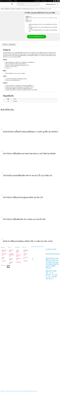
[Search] (19, 4)
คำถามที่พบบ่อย (4, 255)
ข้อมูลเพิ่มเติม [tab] (12, 45)
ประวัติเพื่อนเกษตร (25, 252)
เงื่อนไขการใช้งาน (11, 252)
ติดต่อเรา (3, 262)
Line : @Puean (37, 1)
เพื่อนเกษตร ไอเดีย (18, 256)
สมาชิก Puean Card (17, 252)
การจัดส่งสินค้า (11, 263)
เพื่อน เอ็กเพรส (25, 255)
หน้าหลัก (2, 9)
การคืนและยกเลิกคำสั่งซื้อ (11, 256)
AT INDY (30, 20)
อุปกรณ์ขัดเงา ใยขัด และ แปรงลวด (28, 9)
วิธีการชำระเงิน (18, 260)
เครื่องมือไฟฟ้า (6, 9)
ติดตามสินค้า (3, 259)
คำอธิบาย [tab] (5, 45)
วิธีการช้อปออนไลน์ (4, 252)
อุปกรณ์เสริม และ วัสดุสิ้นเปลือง (15, 9)
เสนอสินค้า (25, 262)
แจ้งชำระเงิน (18, 263)
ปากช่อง (15, 0)
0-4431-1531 (44, 1)
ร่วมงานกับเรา (25, 259)
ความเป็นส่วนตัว (11, 260)
